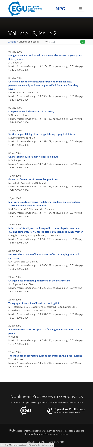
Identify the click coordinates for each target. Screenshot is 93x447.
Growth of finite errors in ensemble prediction (33, 179)
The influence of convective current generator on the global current (45, 355)
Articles (12, 41)
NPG (60, 8)
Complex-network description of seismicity (31, 111)
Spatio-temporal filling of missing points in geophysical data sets (42, 134)
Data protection (56, 442)
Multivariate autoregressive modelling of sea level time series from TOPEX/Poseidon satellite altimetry (44, 203)
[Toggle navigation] (81, 8)
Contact (30, 442)
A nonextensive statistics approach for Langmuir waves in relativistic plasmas (45, 331)
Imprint (41, 442)
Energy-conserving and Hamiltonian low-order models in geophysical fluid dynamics (45, 57)
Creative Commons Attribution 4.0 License (46, 434)
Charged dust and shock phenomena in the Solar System (39, 280)
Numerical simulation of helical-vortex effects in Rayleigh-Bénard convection (43, 256)
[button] (47, 41)
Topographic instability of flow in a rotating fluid (34, 303)
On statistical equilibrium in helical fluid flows (33, 156)
